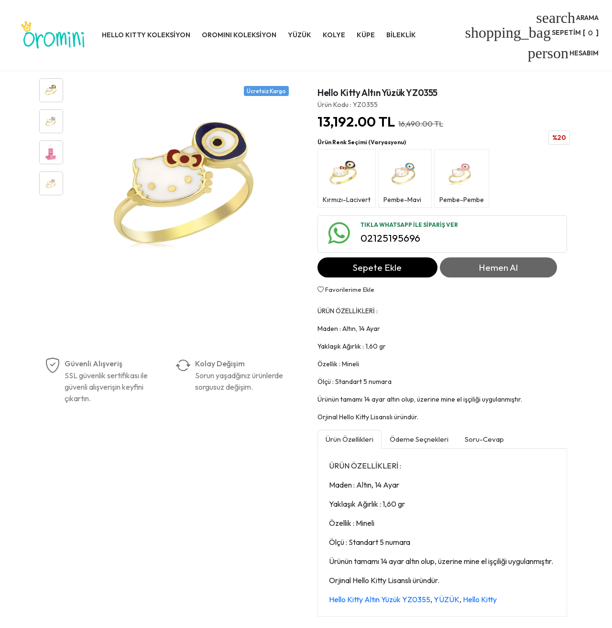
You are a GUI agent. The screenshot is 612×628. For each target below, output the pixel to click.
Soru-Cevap (484, 439)
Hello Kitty (480, 599)
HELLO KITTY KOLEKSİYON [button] (146, 35)
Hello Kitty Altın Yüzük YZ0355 (379, 599)
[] (532, 32)
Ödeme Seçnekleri (419, 439)
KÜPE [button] (366, 35)
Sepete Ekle (377, 267)
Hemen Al (498, 267)
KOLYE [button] (334, 35)
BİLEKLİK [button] (401, 35)
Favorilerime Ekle (345, 289)
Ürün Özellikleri (349, 439)
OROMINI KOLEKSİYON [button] (239, 35)
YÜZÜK (446, 599)
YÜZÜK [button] (299, 35)
